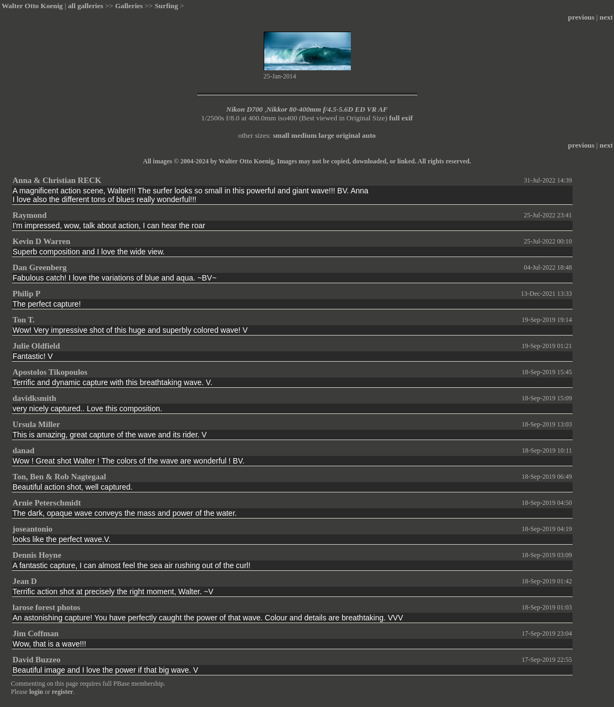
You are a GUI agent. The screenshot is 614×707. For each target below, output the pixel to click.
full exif (400, 118)
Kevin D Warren (41, 241)
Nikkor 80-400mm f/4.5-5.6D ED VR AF (327, 109)
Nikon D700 (244, 109)
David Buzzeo (36, 659)
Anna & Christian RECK (57, 180)
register (62, 692)
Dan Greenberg (39, 267)
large (327, 135)
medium (304, 135)
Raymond (30, 215)
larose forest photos (46, 607)
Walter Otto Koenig (32, 6)
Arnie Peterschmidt (47, 502)
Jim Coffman (36, 633)
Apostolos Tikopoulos (50, 372)
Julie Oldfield (36, 346)
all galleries (86, 6)
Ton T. (24, 319)
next (606, 17)
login (36, 692)
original (348, 135)
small (281, 135)
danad (23, 450)
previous (581, 17)
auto (369, 135)
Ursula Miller (36, 424)
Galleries (129, 6)
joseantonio (32, 529)
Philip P (26, 293)
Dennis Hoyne (37, 555)
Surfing (166, 6)
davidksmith (34, 398)
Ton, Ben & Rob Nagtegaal (59, 476)
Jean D (25, 581)
